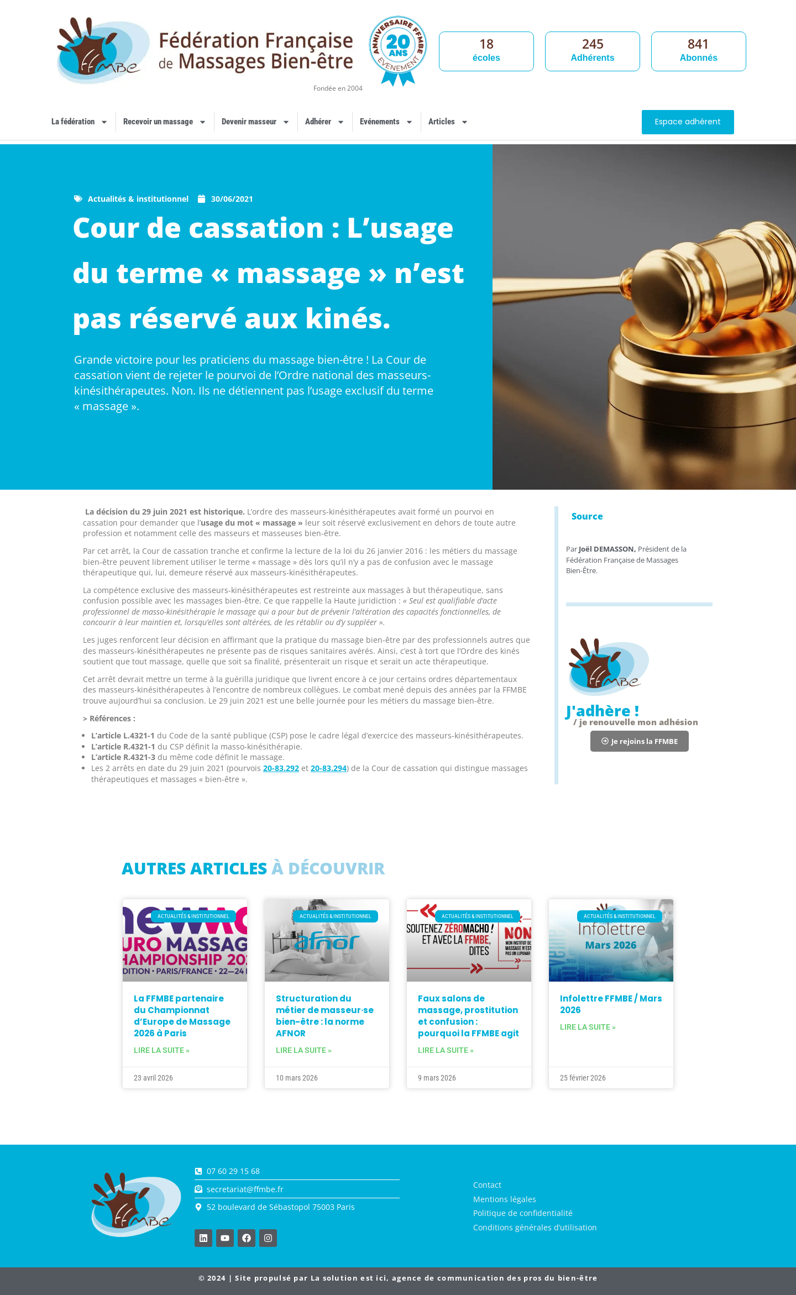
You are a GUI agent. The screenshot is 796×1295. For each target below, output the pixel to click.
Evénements (386, 122)
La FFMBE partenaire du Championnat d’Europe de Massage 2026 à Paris (182, 1016)
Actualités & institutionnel (138, 198)
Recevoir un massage (165, 122)
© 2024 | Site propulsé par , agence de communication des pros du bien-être (398, 1278)
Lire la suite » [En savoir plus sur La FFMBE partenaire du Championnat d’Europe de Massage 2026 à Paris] (162, 1050)
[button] (639, 741)
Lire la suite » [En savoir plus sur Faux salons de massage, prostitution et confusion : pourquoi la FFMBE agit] (446, 1050)
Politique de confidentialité (523, 1213)
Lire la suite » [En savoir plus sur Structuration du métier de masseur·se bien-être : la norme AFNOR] (304, 1050)
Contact (487, 1184)
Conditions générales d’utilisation (535, 1227)
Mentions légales (504, 1199)
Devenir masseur (256, 122)
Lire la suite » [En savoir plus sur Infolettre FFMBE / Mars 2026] (588, 1027)
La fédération (79, 122)
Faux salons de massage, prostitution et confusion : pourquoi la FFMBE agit (468, 1016)
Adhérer (325, 122)
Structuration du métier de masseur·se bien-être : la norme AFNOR (325, 1016)
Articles (448, 122)
